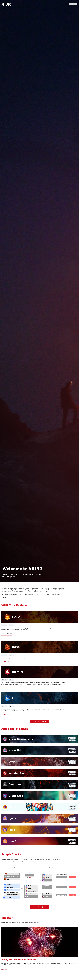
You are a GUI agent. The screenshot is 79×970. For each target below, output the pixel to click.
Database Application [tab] (28, 868)
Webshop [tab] (5, 868)
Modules (60, 4)
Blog (66, 4)
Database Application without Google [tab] (46, 868)
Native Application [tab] (15, 868)
